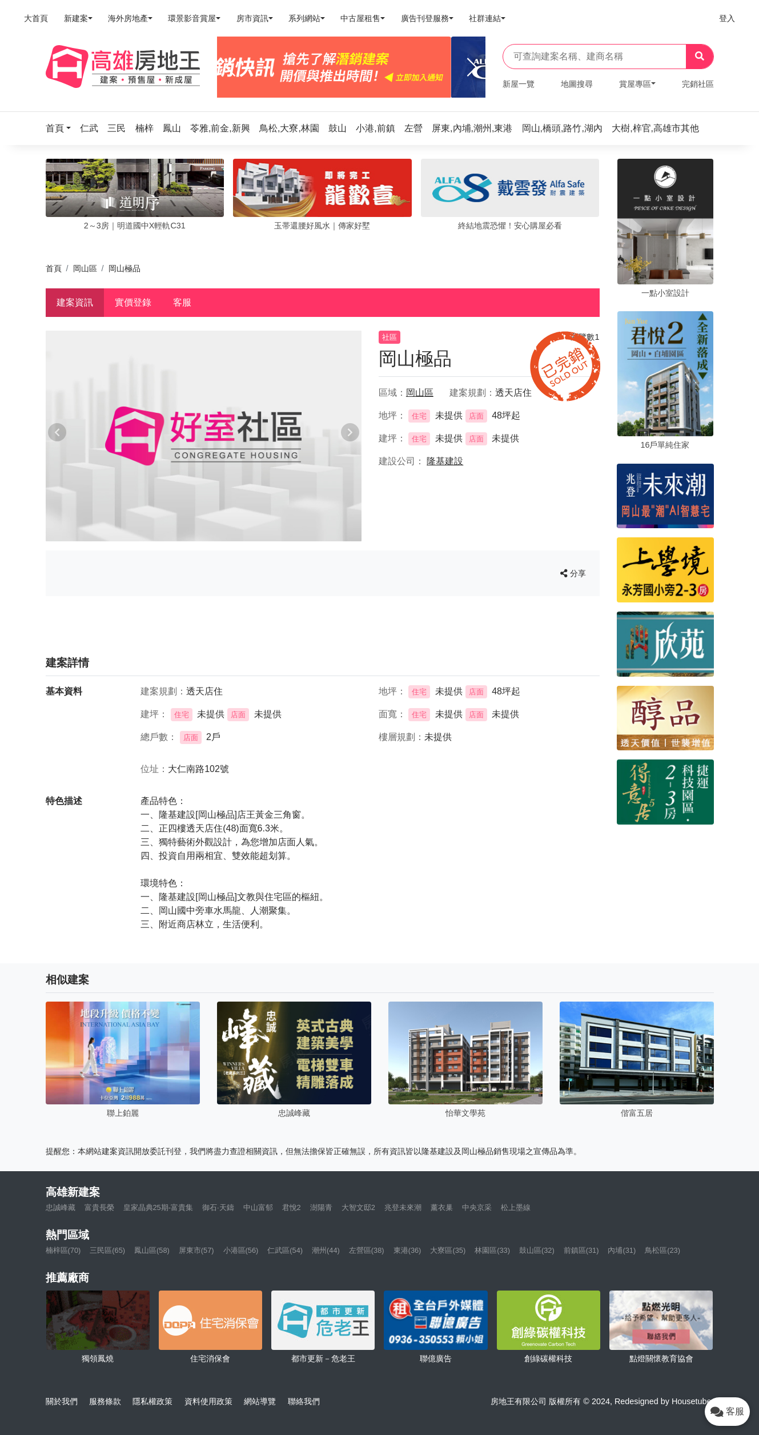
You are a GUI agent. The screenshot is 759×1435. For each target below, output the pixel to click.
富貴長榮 (99, 1207)
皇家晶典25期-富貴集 (158, 1207)
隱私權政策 (152, 1401)
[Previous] (230, 67)
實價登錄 (133, 302)
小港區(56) (241, 1250)
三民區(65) (107, 1250)
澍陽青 (321, 1207)
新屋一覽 (519, 84)
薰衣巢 (442, 1207)
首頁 (54, 268)
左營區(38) (366, 1250)
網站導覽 (260, 1401)
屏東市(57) (196, 1250)
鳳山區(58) (152, 1250)
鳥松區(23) (662, 1250)
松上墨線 (516, 1207)
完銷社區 (698, 84)
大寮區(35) (447, 1250)
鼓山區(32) (537, 1250)
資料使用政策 (208, 1401)
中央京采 (477, 1207)
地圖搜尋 (577, 84)
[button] (62, 128)
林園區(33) (492, 1250)
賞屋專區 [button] (635, 84)
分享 (573, 573)
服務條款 (105, 1401)
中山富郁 (258, 1207)
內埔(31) (622, 1250)
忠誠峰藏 (60, 1207)
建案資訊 (75, 302)
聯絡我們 (304, 1401)
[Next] (472, 67)
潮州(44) (326, 1250)
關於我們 (62, 1401)
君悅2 (291, 1207)
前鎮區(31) (581, 1250)
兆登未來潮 (402, 1207)
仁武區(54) (285, 1250)
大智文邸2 (358, 1207)
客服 (182, 302)
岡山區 (85, 268)
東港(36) (407, 1250)
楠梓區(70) (63, 1250)
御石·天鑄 (218, 1207)
